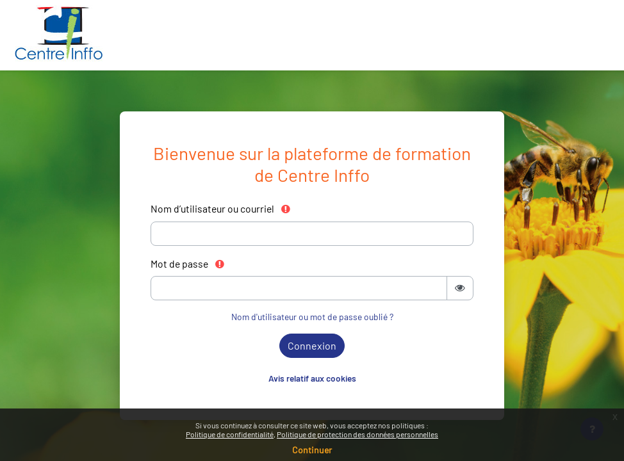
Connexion (312, 345)
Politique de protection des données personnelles (357, 434)
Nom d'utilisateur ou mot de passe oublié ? (312, 316)
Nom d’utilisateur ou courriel (221, 208)
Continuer (312, 449)
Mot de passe (188, 263)
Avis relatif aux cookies (312, 378)
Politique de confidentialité (230, 434)
